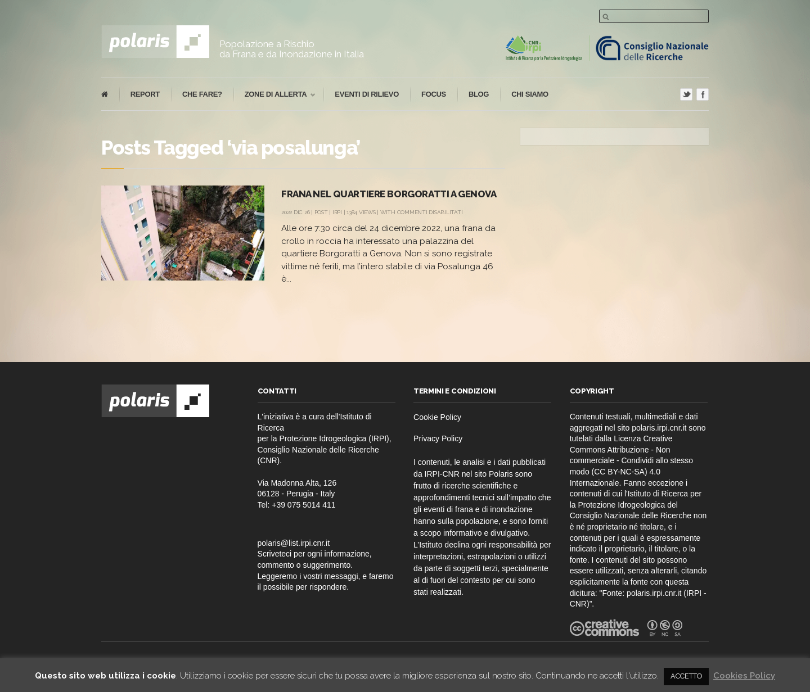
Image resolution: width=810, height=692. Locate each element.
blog (479, 94)
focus (433, 94)
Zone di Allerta (274, 94)
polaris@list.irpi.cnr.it (294, 543)
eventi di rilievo (367, 94)
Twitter (686, 94)
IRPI (337, 212)
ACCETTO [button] (686, 676)
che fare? (202, 94)
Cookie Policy (437, 417)
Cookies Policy (744, 676)
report (145, 94)
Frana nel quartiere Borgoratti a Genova (388, 194)
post (321, 212)
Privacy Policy (437, 438)
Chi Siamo (529, 94)
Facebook (702, 94)
